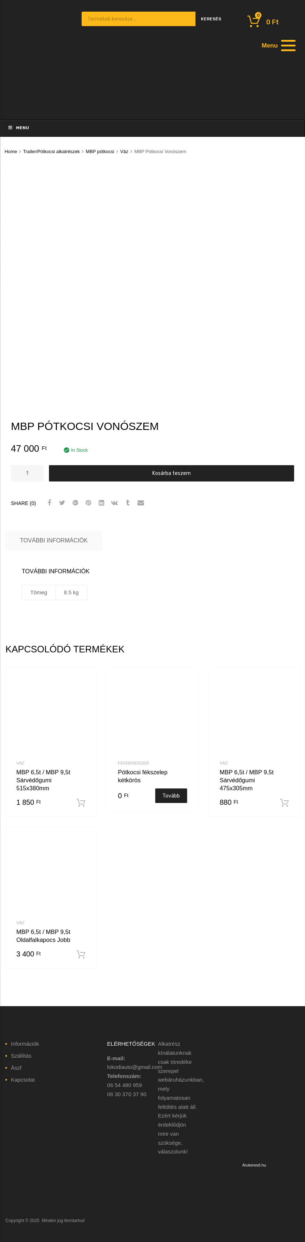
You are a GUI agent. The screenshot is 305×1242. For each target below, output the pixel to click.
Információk (25, 1044)
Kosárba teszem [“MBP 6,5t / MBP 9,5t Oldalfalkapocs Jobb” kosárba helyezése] (81, 954)
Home (11, 151)
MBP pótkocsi (100, 151)
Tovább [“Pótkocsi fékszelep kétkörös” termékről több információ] (171, 796)
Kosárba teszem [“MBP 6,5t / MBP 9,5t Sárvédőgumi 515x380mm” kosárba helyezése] (81, 803)
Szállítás (21, 1056)
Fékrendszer (133, 763)
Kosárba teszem (171, 473)
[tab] (53, 540)
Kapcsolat (23, 1080)
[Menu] (278, 45)
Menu (18, 127)
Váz (124, 151)
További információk (54, 540)
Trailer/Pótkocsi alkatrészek (51, 151)
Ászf (16, 1068)
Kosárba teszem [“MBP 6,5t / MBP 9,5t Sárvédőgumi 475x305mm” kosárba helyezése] (284, 803)
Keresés (211, 18)
